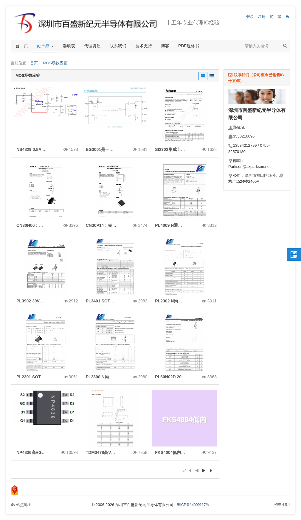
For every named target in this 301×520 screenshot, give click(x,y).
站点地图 (21, 504)
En (288, 16)
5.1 (282, 505)
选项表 (69, 45)
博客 (165, 45)
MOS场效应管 (55, 63)
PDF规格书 (188, 45)
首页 (34, 63)
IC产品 (45, 46)
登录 (250, 16)
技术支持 (143, 45)
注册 (262, 16)
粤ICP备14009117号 (193, 505)
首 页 (21, 45)
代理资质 (92, 45)
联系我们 (118, 45)
